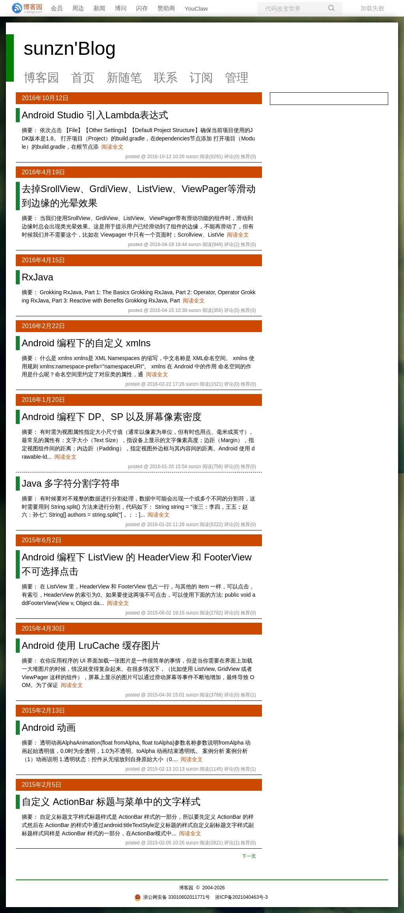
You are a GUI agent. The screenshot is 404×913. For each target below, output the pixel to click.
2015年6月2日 (42, 540)
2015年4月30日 (43, 628)
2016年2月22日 (43, 326)
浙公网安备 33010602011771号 (172, 897)
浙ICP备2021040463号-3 (241, 897)
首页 (83, 77)
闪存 (142, 8)
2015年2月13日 (43, 710)
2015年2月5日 (42, 784)
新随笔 (124, 77)
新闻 (99, 8)
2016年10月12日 (45, 98)
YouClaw (196, 8)
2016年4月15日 (43, 260)
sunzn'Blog (70, 48)
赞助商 (166, 8)
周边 (78, 8)
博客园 (41, 77)
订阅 (201, 77)
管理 (237, 77)
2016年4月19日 (43, 172)
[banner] (23, 8)
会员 (57, 8)
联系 (166, 77)
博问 (121, 8)
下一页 (249, 856)
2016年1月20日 (43, 399)
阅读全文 (112, 147)
